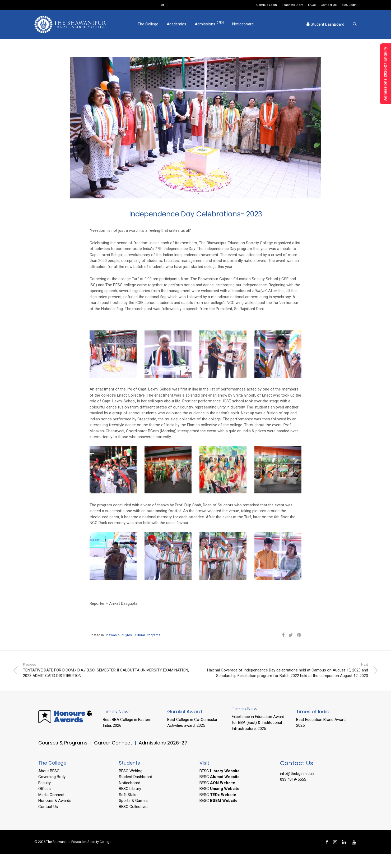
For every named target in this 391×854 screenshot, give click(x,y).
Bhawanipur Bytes (118, 635)
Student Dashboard (135, 776)
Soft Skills (127, 794)
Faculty (44, 782)
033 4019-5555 (293, 779)
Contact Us (329, 5)
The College (148, 24)
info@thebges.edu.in (297, 773)
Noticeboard (243, 24)
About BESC (48, 771)
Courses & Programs (62, 742)
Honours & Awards (54, 800)
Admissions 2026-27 (163, 742)
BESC (219, 771)
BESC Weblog (130, 771)
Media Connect (51, 794)
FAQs (312, 5)
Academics (176, 24)
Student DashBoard (325, 24)
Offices (44, 788)
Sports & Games (133, 800)
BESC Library (130, 788)
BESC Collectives (133, 806)
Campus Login (266, 5)
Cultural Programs (146, 635)
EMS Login (349, 5)
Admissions (209, 24)
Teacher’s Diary (292, 5)
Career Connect (113, 742)
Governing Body (52, 776)
